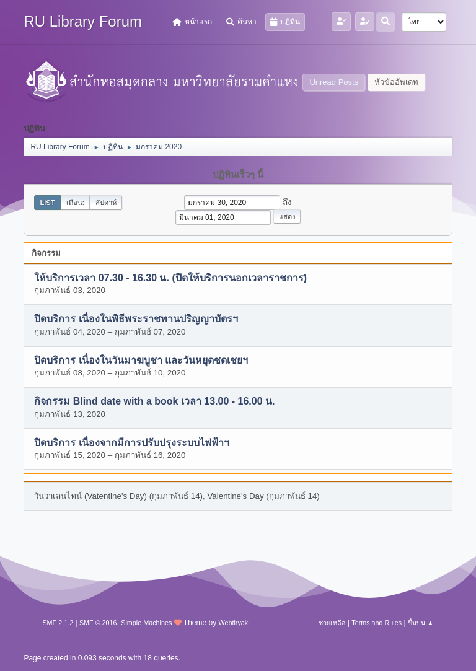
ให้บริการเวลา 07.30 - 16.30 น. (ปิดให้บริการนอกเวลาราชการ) (170, 278)
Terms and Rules (376, 622)
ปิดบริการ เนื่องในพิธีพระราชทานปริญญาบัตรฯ (135, 319)
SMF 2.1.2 (57, 622)
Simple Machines (146, 622)
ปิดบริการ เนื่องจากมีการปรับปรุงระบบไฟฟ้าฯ (131, 442)
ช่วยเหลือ (332, 622)
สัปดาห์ (106, 202)
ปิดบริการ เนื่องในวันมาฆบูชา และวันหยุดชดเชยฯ (141, 360)
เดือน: (75, 202)
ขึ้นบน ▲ (421, 622)
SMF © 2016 (98, 622)
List (47, 202)
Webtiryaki (233, 622)
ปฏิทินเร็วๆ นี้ (238, 175)
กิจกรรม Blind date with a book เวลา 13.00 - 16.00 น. (154, 402)
